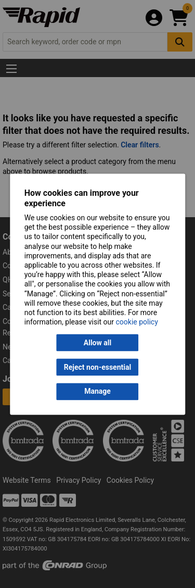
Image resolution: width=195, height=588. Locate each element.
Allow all (97, 343)
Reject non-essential (97, 367)
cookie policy (137, 322)
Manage (97, 391)
